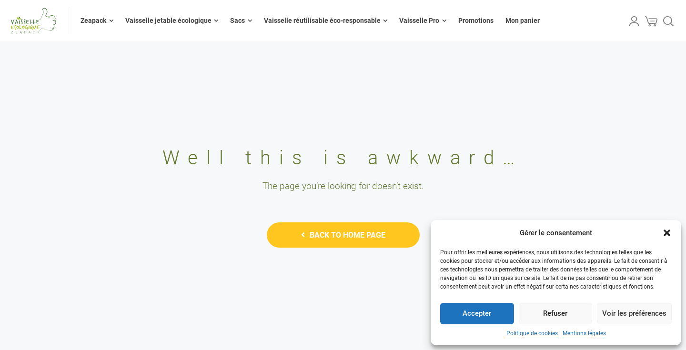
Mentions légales (584, 333)
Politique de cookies (532, 333)
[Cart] (651, 21)
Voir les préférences (634, 313)
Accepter (477, 313)
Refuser (555, 313)
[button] (667, 233)
